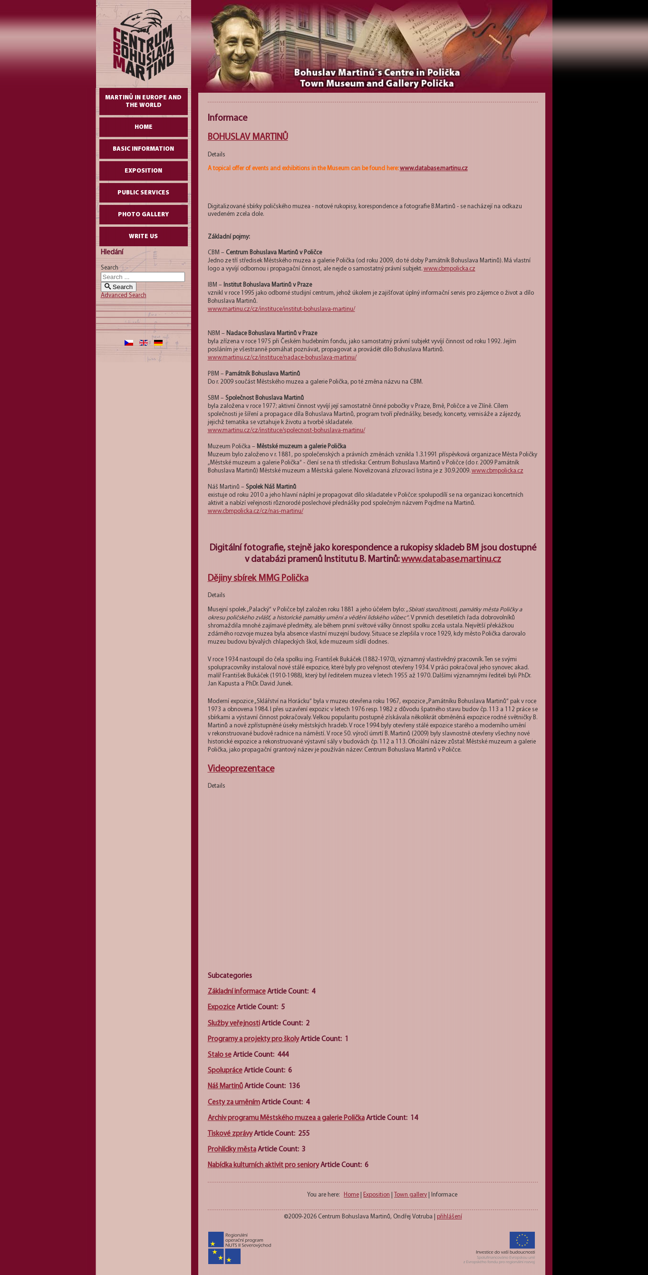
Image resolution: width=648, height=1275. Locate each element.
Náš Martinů (225, 1086)
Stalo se (220, 1055)
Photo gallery (143, 215)
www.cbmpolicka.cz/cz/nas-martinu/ (255, 511)
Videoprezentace (241, 769)
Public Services (143, 193)
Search (109, 268)
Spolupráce (225, 1070)
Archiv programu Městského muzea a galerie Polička (286, 1118)
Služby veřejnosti (234, 1023)
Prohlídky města (232, 1149)
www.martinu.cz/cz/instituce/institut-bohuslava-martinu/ (281, 309)
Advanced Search (123, 295)
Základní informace (237, 991)
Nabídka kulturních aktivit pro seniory (263, 1165)
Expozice (221, 1007)
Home (144, 127)
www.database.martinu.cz (434, 168)
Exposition (143, 171)
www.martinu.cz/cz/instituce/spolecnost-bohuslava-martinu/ (286, 430)
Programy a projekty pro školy (253, 1039)
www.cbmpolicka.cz (449, 269)
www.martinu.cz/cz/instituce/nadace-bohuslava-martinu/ (282, 358)
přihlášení (449, 1217)
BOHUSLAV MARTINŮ (248, 137)
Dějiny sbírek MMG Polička (258, 578)
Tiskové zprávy (230, 1134)
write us (143, 236)
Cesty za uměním (234, 1102)
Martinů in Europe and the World (143, 101)
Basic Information (143, 149)
